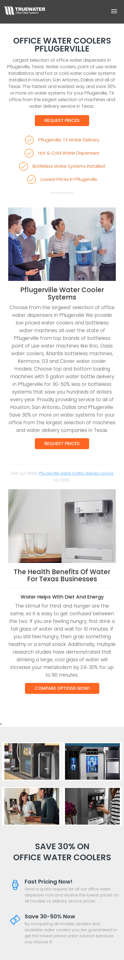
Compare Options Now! (62, 688)
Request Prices (62, 120)
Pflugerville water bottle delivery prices (76, 473)
